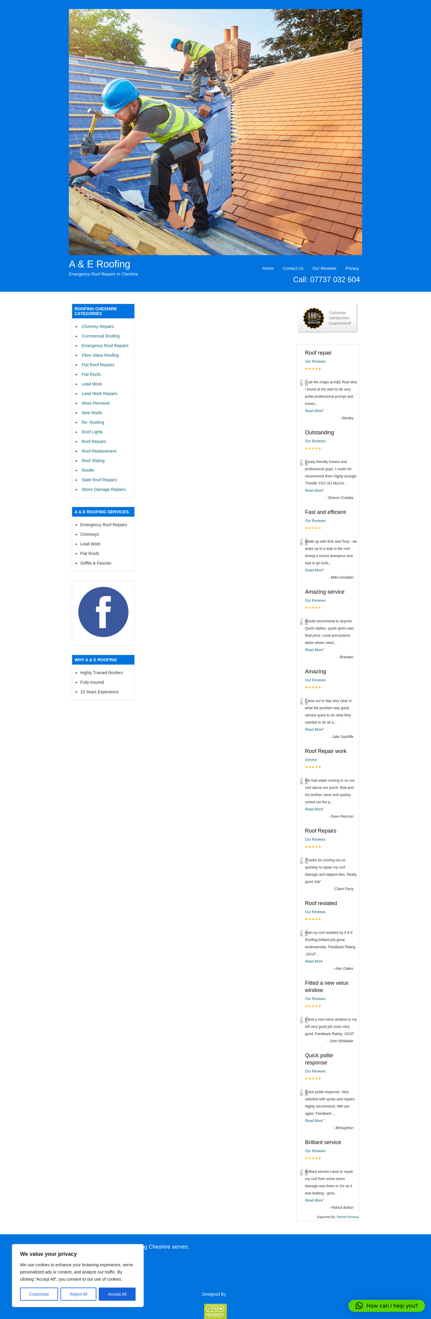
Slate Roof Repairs (99, 479)
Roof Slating (93, 460)
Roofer (88, 470)
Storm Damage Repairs (103, 489)
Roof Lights (92, 431)
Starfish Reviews (348, 1217)
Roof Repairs (94, 441)
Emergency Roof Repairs (105, 345)
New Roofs (92, 412)
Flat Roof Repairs (98, 364)
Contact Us (293, 268)
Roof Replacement (99, 451)
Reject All (78, 1294)
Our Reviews (324, 268)
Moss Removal (96, 403)
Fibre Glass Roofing (100, 355)
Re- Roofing (93, 422)
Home (268, 268)
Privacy (352, 268)
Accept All (117, 1294)
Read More (314, 411)
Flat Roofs (91, 374)
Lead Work (92, 384)
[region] (78, 1275)
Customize (39, 1294)
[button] (386, 1306)
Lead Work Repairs (100, 393)
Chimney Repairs (98, 326)
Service (311, 760)
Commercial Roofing (101, 336)
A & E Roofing (99, 264)
